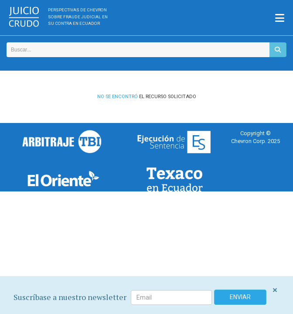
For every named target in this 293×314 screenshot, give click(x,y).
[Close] (275, 290)
